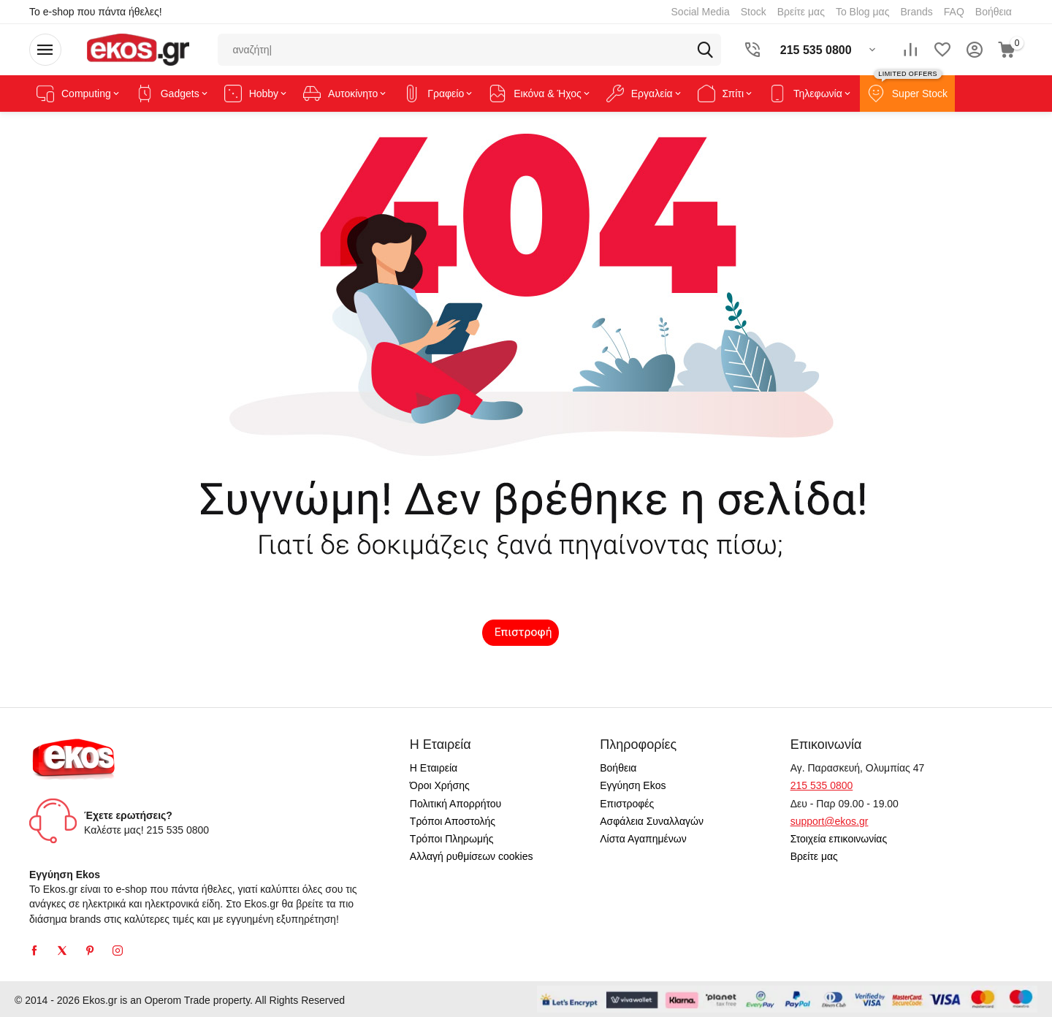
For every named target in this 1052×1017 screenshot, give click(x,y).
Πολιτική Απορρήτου (455, 804)
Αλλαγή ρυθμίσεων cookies (471, 856)
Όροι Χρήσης (440, 785)
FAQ (954, 12)
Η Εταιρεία (433, 768)
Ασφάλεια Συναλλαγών (652, 821)
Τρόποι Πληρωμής (452, 839)
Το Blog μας (863, 12)
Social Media (700, 12)
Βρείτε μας (801, 12)
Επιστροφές (627, 804)
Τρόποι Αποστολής (452, 821)
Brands (916, 12)
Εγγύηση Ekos (633, 785)
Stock (753, 12)
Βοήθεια (993, 12)
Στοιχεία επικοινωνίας (839, 839)
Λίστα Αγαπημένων (643, 839)
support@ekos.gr (829, 821)
